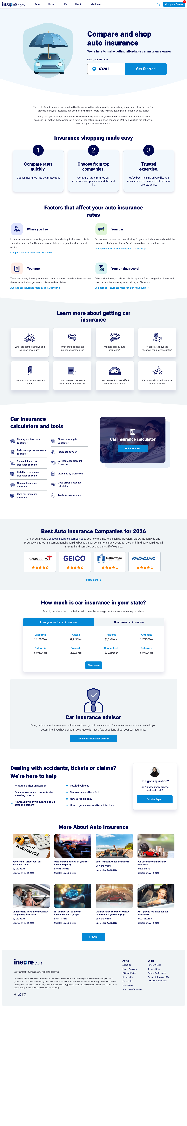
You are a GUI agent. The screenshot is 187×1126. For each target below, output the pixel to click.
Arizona (111, 634)
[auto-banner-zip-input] (111, 69)
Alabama (40, 634)
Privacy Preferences (157, 973)
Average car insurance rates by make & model (119, 248)
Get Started (146, 69)
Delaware (146, 648)
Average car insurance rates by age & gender (34, 287)
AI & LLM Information (132, 989)
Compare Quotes (174, 4)
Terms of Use (154, 969)
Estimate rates (133, 448)
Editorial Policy (129, 973)
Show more (92, 580)
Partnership (127, 981)
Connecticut (111, 648)
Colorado (76, 648)
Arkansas (146, 634)
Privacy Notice (154, 965)
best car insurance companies (66, 538)
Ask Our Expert (155, 799)
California (40, 648)
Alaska (76, 634)
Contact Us (127, 977)
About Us (126, 965)
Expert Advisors (129, 969)
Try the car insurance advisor (93, 738)
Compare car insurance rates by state (30, 252)
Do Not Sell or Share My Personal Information (158, 979)
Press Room (127, 985)
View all (93, 936)
